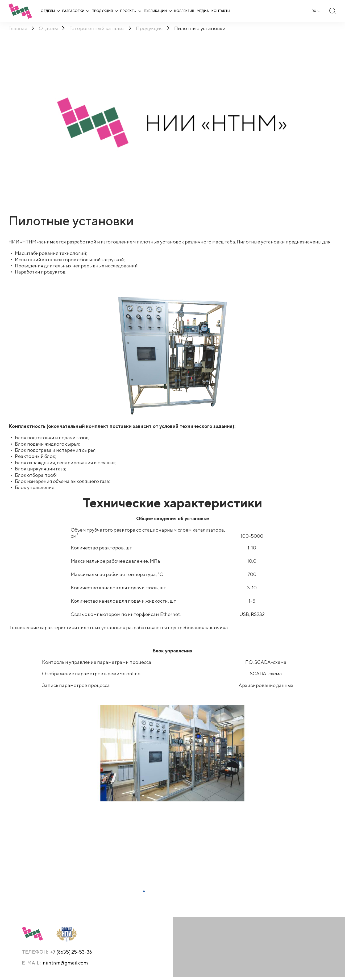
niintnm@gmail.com (65, 963)
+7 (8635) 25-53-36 (71, 952)
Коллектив (184, 11)
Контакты (220, 11)
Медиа (203, 11)
